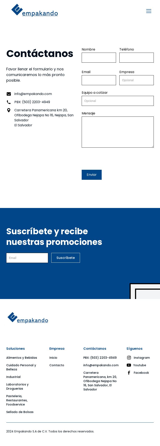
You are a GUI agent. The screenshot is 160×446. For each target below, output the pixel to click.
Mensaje (88, 113)
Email (86, 72)
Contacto (56, 365)
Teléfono (126, 49)
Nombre (88, 49)
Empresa (126, 72)
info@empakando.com (101, 365)
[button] (148, 11)
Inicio (53, 358)
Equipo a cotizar (95, 93)
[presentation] (113, 158)
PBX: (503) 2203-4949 (100, 358)
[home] (34, 11)
